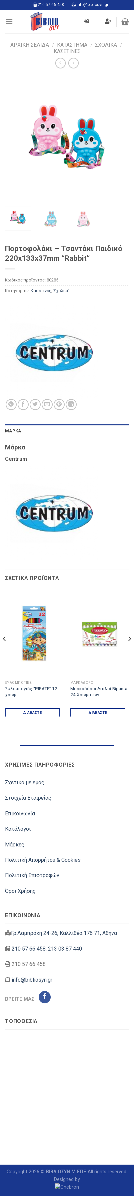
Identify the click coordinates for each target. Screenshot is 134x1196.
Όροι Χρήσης (20, 891)
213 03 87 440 (65, 949)
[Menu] (9, 21)
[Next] (129, 652)
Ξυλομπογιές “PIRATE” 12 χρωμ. (31, 691)
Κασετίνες (67, 51)
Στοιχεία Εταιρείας (28, 798)
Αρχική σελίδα (29, 45)
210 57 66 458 (51, 4)
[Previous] (4, 652)
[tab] (67, 431)
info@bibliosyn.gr (92, 4)
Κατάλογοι (18, 829)
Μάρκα (13, 430)
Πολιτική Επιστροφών (32, 875)
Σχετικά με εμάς (24, 782)
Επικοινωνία (20, 813)
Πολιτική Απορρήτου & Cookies (43, 860)
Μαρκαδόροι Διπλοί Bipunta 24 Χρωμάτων (98, 691)
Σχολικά (106, 45)
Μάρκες (14, 844)
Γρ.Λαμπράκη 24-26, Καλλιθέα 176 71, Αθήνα (64, 933)
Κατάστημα (72, 45)
